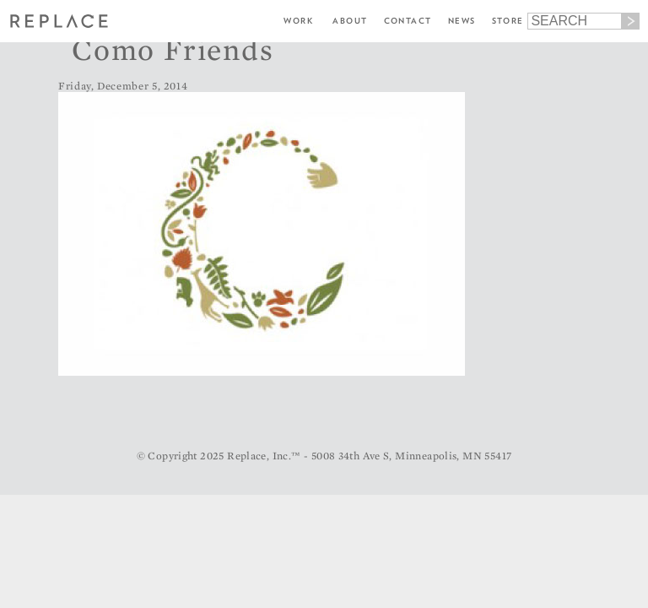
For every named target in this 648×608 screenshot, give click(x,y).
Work (298, 20)
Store (508, 20)
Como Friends (173, 49)
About (349, 20)
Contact (408, 20)
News (462, 20)
